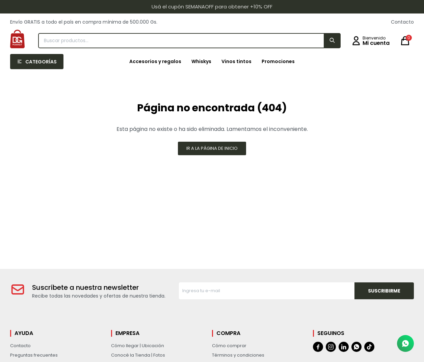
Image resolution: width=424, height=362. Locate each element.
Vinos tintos (236, 61)
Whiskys (201, 61)
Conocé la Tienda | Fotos (138, 355)
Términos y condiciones (238, 355)
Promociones (278, 61)
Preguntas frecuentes (34, 355)
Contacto (402, 22)
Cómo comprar (229, 345)
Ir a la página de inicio (212, 148)
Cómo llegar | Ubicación (137, 345)
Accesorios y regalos (155, 61)
